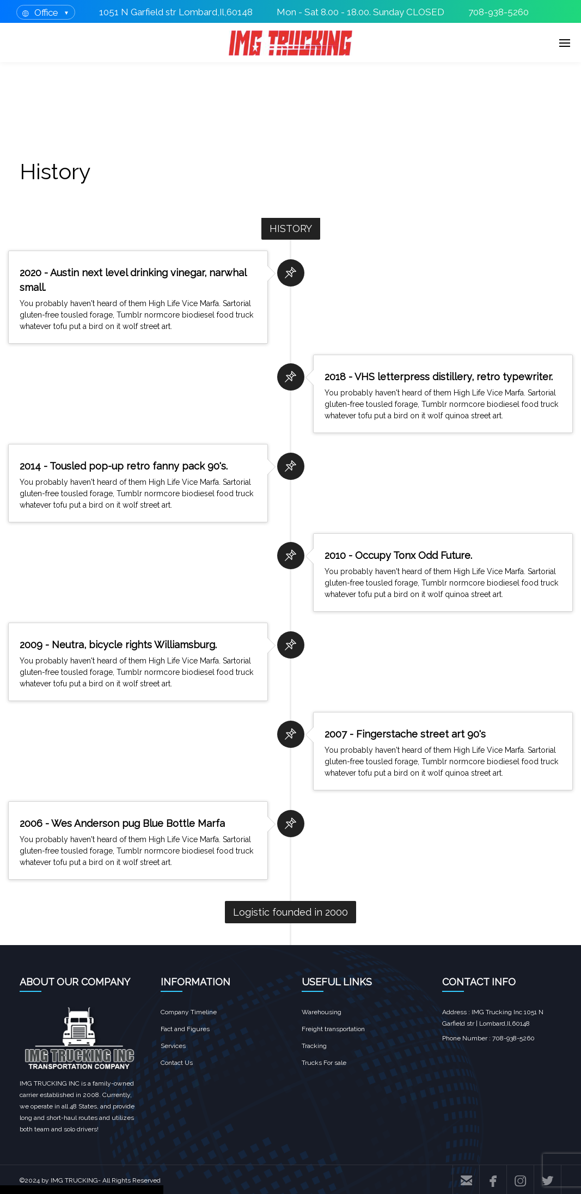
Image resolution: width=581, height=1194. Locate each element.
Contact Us (177, 1063)
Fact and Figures (185, 1029)
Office (46, 12)
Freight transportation (333, 1029)
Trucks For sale (324, 1063)
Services (173, 1046)
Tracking (314, 1046)
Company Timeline (189, 1012)
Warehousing (321, 1012)
